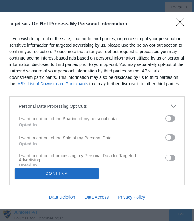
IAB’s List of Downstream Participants (52, 83)
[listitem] (97, 106)
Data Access (97, 197)
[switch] (170, 118)
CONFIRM (56, 173)
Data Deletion (62, 197)
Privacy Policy (131, 197)
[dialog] (97, 110)
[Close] (182, 24)
